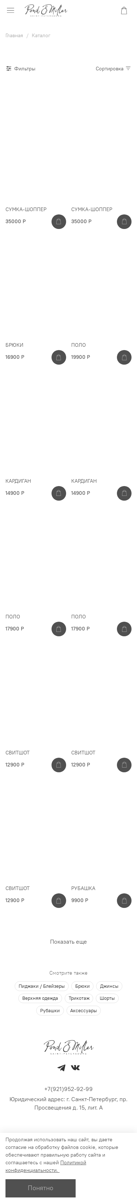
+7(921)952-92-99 (68, 1088)
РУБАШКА (83, 888)
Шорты (107, 998)
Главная (14, 35)
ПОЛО (78, 345)
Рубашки (50, 1010)
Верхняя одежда (40, 998)
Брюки (82, 986)
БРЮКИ (14, 345)
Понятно (40, 1188)
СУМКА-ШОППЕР (25, 209)
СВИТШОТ (17, 752)
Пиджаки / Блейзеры (42, 986)
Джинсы (109, 986)
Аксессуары (83, 1010)
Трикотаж (79, 998)
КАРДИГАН (18, 481)
